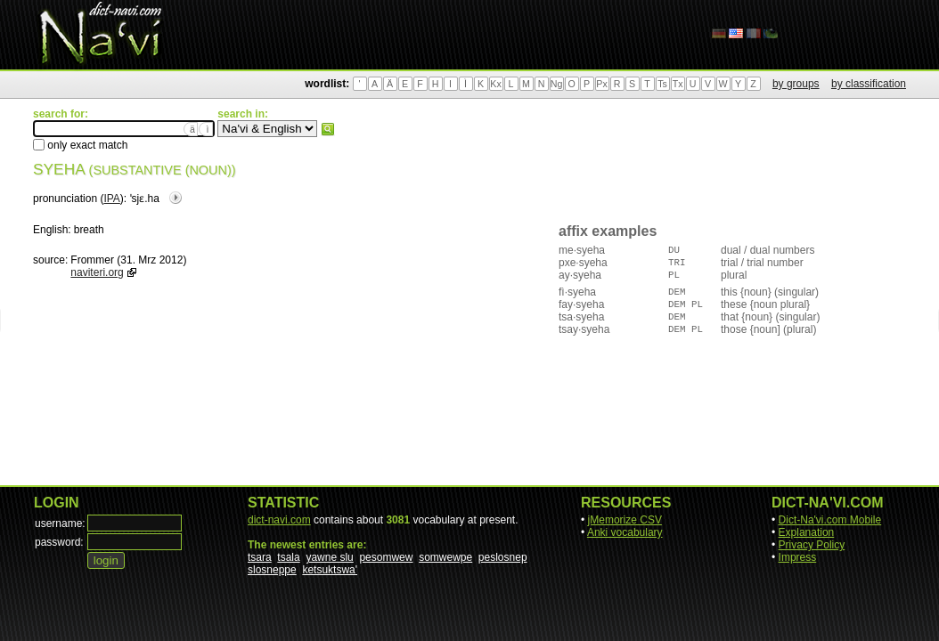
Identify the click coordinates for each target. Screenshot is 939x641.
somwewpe (445, 557)
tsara (260, 557)
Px (601, 83)
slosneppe (272, 570)
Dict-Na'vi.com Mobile (830, 520)
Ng (557, 83)
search (328, 129)
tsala (288, 557)
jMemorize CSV (625, 520)
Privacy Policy (812, 545)
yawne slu (329, 557)
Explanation (807, 532)
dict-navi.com (279, 520)
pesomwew (385, 557)
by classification (868, 83)
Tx (678, 83)
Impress (798, 557)
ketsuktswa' (329, 570)
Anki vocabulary (625, 532)
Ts (662, 83)
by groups (796, 83)
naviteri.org (96, 272)
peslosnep (502, 557)
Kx (495, 83)
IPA (111, 198)
